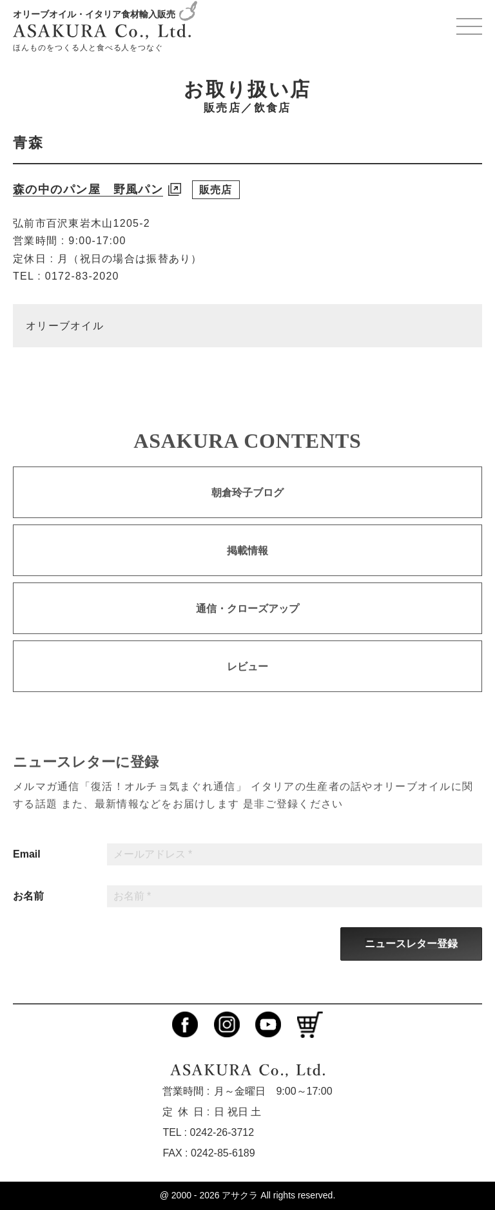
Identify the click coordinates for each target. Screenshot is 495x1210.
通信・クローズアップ (247, 620)
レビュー (247, 678)
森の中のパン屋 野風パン (88, 189)
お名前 (28, 908)
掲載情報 (247, 562)
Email (27, 866)
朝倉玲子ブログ (247, 504)
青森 (28, 143)
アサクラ (240, 1195)
